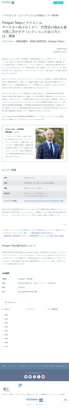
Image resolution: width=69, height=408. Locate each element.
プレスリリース (30, 309)
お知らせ (6, 309)
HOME (3, 366)
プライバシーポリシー (21, 394)
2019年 (6, 338)
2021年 (6, 331)
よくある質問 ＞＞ (62, 394)
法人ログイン (5, 394)
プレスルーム (9, 302)
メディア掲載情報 (52, 309)
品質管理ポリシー (45, 394)
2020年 (6, 334)
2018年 (6, 342)
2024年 (6, 319)
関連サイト (12, 394)
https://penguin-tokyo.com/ (26, 291)
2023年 (6, 323)
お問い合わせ (59, 2)
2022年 (6, 327)
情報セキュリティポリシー (33, 394)
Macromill (8, 3)
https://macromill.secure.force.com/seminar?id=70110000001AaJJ (42, 201)
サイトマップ (54, 394)
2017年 (6, 346)
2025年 (6, 315)
